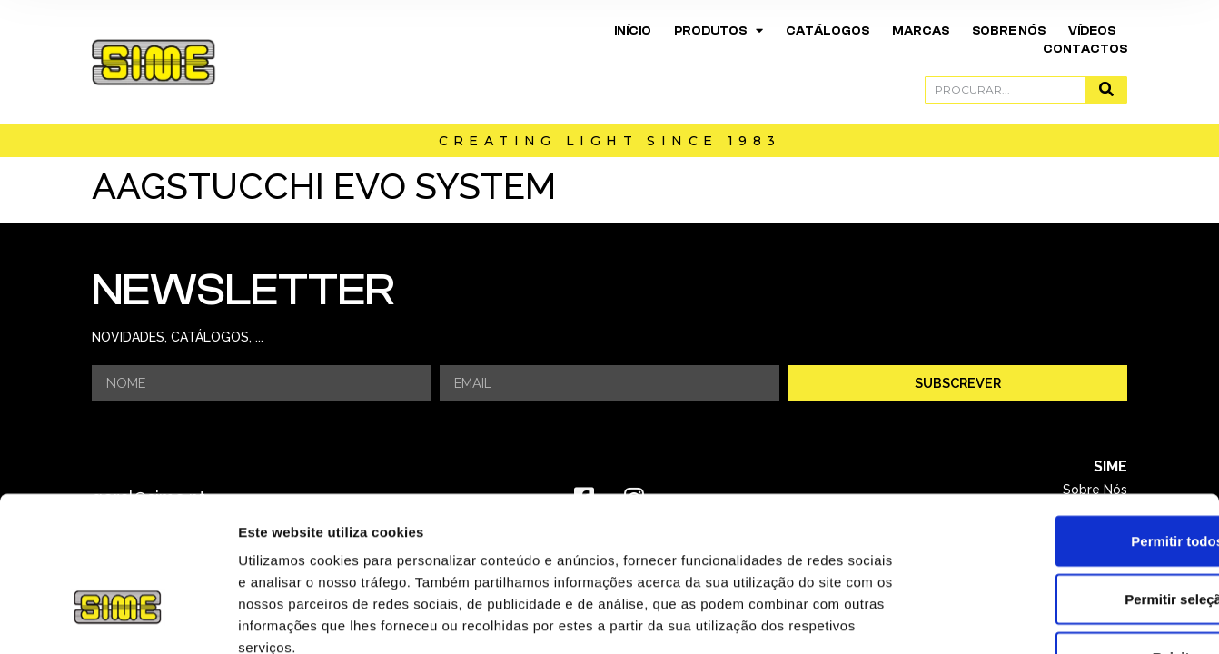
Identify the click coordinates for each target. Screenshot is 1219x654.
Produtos (718, 31)
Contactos (1085, 48)
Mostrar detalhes (997, 618)
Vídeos (1091, 30)
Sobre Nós (1009, 30)
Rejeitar (1067, 534)
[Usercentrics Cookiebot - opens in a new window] (117, 618)
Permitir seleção (1067, 476)
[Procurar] (1105, 90)
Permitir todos (1067, 418)
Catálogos (827, 30)
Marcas (920, 30)
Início (632, 30)
